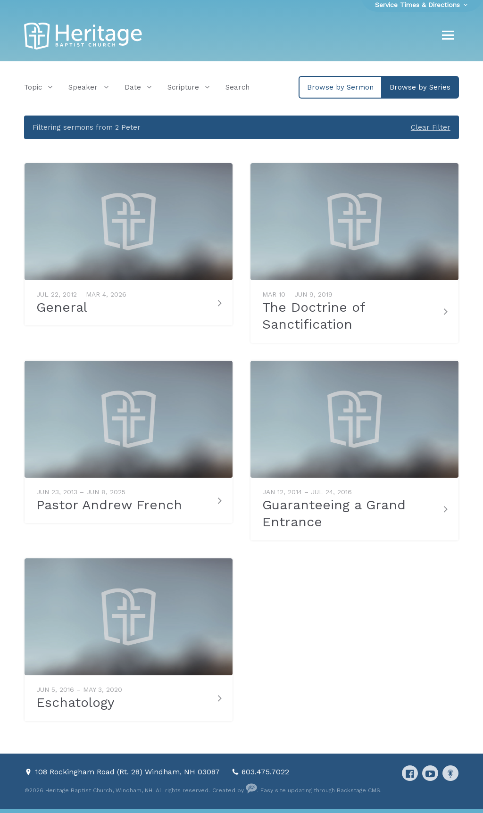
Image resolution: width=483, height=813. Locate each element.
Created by (234, 790)
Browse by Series (420, 87)
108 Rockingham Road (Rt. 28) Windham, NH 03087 (128, 771)
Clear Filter (430, 127)
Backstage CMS (358, 790)
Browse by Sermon (340, 87)
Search (237, 87)
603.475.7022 (265, 771)
